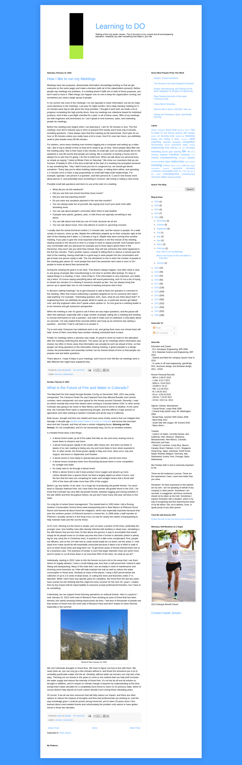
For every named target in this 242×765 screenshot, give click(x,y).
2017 (156, 284)
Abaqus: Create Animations (166, 78)
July (159, 232)
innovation (190, 148)
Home (94, 728)
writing (178, 177)
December (162, 221)
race (167, 161)
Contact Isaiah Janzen (166, 613)
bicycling (165, 136)
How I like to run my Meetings (71, 79)
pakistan (191, 158)
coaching (156, 142)
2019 (156, 276)
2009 (156, 315)
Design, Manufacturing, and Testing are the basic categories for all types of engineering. (173, 90)
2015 (156, 291)
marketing (185, 155)
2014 (156, 295)
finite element (171, 148)
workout (170, 177)
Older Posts (135, 728)
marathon (174, 154)
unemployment (171, 174)
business (58, 374)
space (173, 165)
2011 (156, 307)
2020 (156, 272)
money (154, 157)
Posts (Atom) (65, 733)
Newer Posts (53, 728)
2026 (156, 201)
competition (189, 142)
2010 (156, 311)
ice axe (181, 148)
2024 (156, 209)
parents (154, 162)
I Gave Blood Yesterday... (165, 104)
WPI (185, 133)
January (161, 263)
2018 (156, 280)
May (159, 236)
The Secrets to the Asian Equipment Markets (174, 83)
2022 (156, 217)
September (162, 229)
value (164, 177)
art (158, 136)
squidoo (179, 165)
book (172, 136)
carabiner (184, 139)
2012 (156, 303)
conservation (68, 720)
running (156, 165)
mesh (193, 155)
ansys (153, 136)
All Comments (160, 333)
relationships (68, 374)
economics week (179, 145)
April (159, 240)
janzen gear (167, 152)
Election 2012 (183, 130)
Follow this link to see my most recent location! (172, 519)
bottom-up (180, 136)
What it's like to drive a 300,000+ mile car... (173, 109)
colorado (58, 720)
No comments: (79, 370)
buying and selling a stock (165, 139)
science (166, 165)
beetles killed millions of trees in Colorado (90, 421)
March (160, 244)
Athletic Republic (158, 130)
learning (177, 152)
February (161, 248)
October (161, 224)
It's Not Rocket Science (171, 133)
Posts (157, 328)
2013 (156, 299)
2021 (156, 268)
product (161, 161)
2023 (156, 213)
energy (192, 145)
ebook (167, 145)
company (177, 142)
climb (192, 139)
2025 (156, 205)
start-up (185, 165)
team (176, 171)
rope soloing (190, 162)
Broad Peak (171, 130)
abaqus (191, 133)
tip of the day (184, 171)
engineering (157, 147)
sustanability (167, 171)
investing (156, 151)
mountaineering (168, 157)
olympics (182, 158)
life (184, 151)
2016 (156, 287)
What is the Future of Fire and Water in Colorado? (88, 388)
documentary (157, 145)
